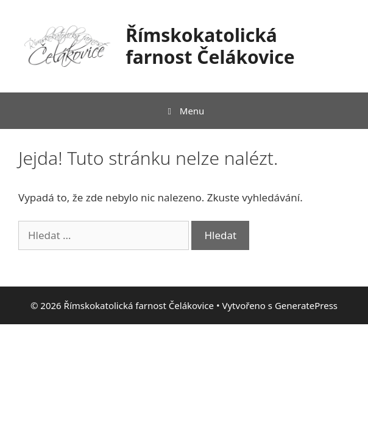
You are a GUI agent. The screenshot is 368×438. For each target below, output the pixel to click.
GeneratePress (306, 305)
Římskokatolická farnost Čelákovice (210, 46)
